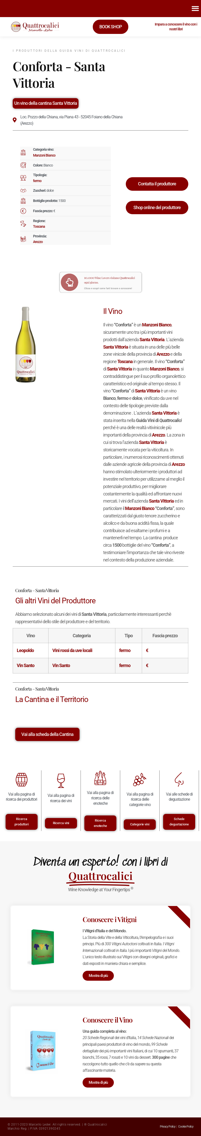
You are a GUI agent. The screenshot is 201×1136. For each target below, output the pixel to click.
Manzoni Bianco (44, 155)
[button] (195, 9)
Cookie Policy (185, 1126)
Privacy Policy (167, 1126)
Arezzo (38, 242)
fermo (37, 181)
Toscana (39, 226)
